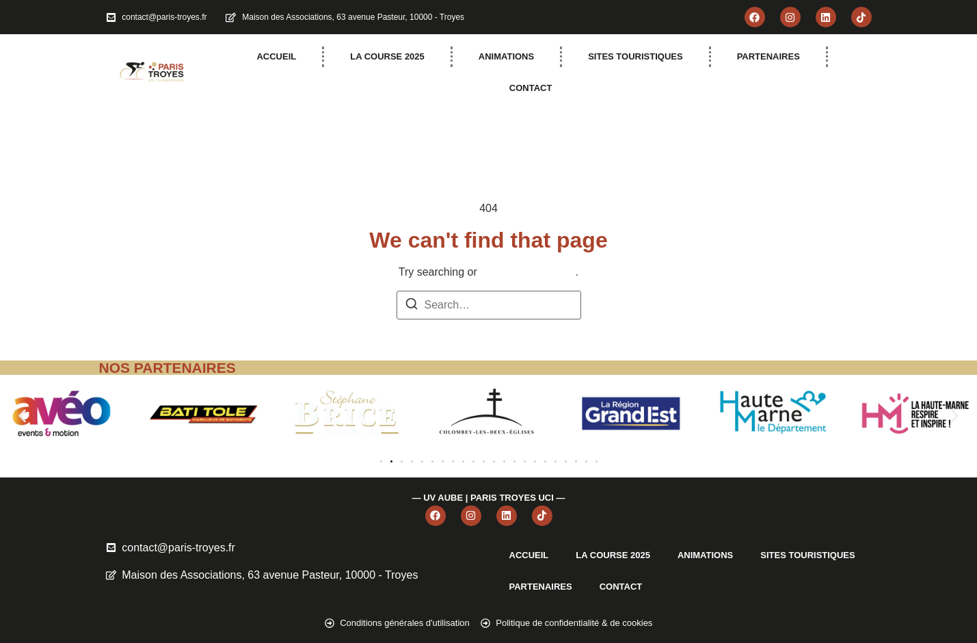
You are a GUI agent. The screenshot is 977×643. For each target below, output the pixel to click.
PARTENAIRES (768, 56)
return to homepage (528, 272)
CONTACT (530, 88)
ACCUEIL (276, 56)
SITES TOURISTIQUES (635, 56)
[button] (22, 415)
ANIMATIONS (506, 56)
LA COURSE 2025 (387, 56)
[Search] (411, 306)
